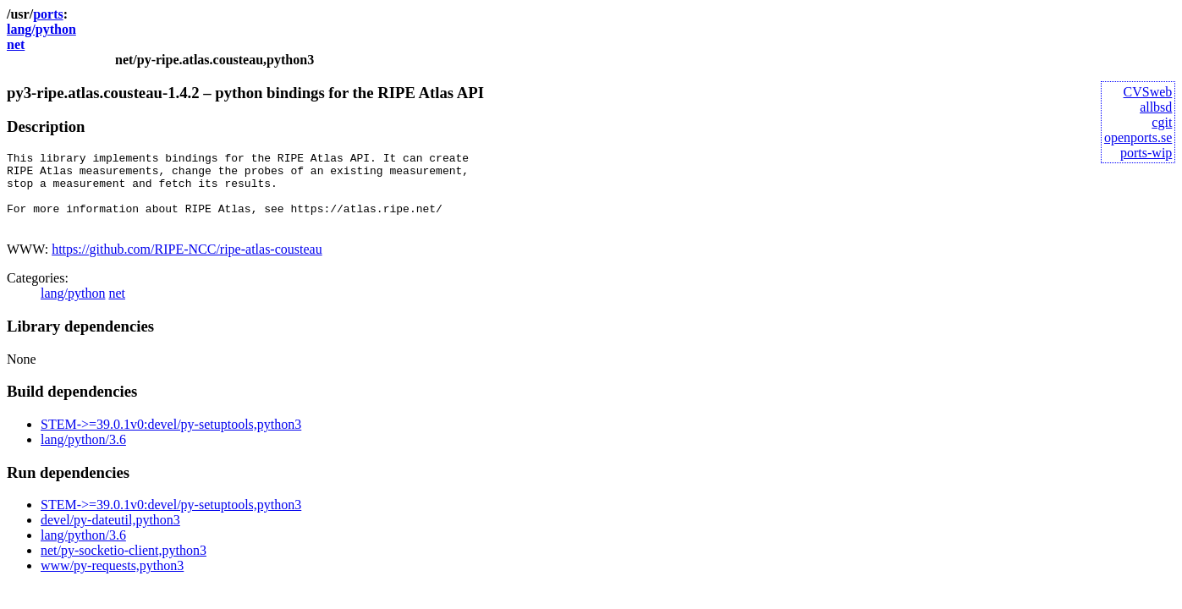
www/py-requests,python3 (112, 580)
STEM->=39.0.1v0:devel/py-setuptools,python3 (171, 439)
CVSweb (1148, 92)
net (16, 44)
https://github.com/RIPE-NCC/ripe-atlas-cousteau (187, 264)
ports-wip (1146, 152)
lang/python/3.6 (83, 454)
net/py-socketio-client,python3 (123, 565)
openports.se (1138, 137)
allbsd (1156, 107)
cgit (1162, 122)
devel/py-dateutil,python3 (110, 535)
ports (48, 14)
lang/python (41, 29)
